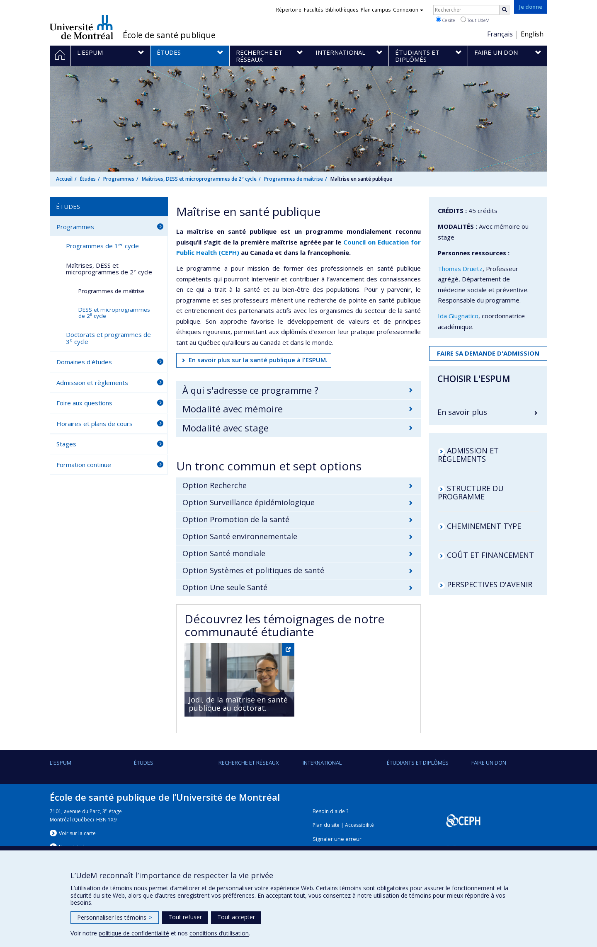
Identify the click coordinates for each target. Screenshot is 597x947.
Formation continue (83, 464)
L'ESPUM (60, 762)
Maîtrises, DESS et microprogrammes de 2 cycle (199, 178)
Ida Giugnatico (458, 316)
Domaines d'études (84, 362)
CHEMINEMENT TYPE (484, 526)
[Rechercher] (505, 10)
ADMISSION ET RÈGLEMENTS (468, 455)
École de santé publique (169, 35)
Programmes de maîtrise (293, 178)
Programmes (118, 178)
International (322, 762)
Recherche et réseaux (248, 762)
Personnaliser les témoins (114, 917)
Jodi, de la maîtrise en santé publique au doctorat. (238, 704)
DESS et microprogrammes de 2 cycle (114, 313)
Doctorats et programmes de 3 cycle (108, 338)
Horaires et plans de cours (94, 423)
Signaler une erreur (337, 839)
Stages (66, 444)
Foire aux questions (84, 403)
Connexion (408, 9)
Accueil (64, 178)
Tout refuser (185, 917)
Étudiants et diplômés (418, 762)
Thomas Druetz (460, 268)
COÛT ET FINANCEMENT (490, 555)
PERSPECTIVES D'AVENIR (489, 584)
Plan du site (326, 824)
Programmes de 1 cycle (102, 245)
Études (88, 178)
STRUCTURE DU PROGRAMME (471, 492)
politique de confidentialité (134, 933)
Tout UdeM (475, 20)
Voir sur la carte (77, 833)
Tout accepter (236, 917)
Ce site (445, 20)
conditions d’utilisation (219, 933)
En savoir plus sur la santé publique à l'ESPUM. (258, 360)
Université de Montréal (81, 27)
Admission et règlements (92, 382)
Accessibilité (359, 824)
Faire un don (488, 762)
